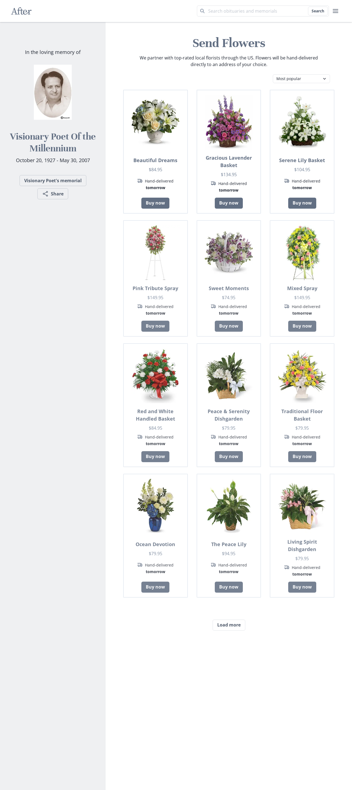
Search (318, 10)
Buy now (155, 203)
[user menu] (335, 11)
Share (53, 193)
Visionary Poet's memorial (53, 181)
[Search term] (263, 11)
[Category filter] (301, 78)
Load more (229, 625)
